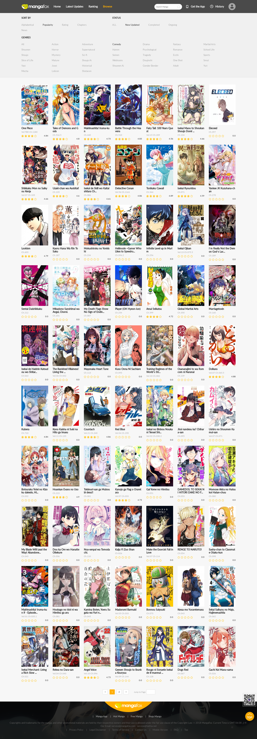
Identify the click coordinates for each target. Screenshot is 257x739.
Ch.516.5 (57, 135)
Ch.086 (87, 195)
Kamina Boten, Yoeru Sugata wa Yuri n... (97, 611)
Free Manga (136, 716)
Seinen (115, 55)
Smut (206, 60)
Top (186, 730)
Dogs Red (183, 669)
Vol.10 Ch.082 (153, 376)
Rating (65, 24)
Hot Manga (119, 716)
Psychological (149, 49)
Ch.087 (87, 315)
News (24, 30)
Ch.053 (181, 496)
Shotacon (86, 71)
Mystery (56, 55)
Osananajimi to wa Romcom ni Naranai (191, 370)
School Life (209, 49)
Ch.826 (118, 553)
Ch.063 (24, 375)
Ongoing (172, 24)
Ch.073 (149, 613)
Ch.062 (212, 616)
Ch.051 (149, 493)
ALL (114, 24)
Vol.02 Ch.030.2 (154, 436)
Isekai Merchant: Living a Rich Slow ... (34, 671)
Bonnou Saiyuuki (155, 609)
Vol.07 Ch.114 (153, 556)
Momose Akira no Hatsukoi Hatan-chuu (222, 491)
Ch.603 (24, 252)
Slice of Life (27, 60)
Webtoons (117, 60)
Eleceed (213, 128)
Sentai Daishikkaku (31, 308)
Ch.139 (181, 375)
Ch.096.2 (119, 255)
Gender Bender (150, 65)
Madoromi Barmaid (125, 609)
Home (57, 6)
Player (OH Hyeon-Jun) (127, 308)
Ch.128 (149, 676)
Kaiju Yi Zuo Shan (124, 549)
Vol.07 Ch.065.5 (216, 372)
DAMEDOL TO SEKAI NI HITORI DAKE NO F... (191, 491)
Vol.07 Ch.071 (215, 436)
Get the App (198, 6)
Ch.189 (212, 255)
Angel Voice (90, 669)
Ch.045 (87, 616)
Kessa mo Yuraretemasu (191, 609)
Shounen (25, 49)
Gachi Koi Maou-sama (221, 669)
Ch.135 (56, 192)
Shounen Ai (118, 65)
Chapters (82, 24)
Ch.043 (24, 556)
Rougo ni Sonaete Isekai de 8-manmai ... (159, 671)
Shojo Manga (154, 716)
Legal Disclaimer (97, 730)
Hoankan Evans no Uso (65, 489)
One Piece (26, 128)
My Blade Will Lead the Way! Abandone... (34, 551)
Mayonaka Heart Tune (96, 368)
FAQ (176, 730)
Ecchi (175, 55)
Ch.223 (56, 493)
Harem (115, 49)
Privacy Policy (76, 730)
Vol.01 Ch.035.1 (29, 616)
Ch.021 (24, 676)
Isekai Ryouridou (187, 188)
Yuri (205, 65)
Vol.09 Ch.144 (122, 676)
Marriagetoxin (216, 308)
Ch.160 (212, 312)
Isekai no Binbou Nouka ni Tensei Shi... (159, 431)
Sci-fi (84, 55)
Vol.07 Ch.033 (122, 496)
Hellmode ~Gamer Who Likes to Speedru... (128, 250)
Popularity (48, 24)
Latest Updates (74, 6)
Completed (154, 24)
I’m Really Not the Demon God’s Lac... (222, 250)
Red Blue (120, 429)
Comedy (116, 44)
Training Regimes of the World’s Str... (159, 370)
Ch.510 (118, 135)
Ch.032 (24, 496)
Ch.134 (181, 135)
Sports (206, 55)
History (219, 6)
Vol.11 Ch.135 (59, 436)
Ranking (93, 6)
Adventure (87, 44)
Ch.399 (149, 312)
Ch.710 (24, 433)
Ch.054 (181, 553)
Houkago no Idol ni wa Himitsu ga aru (65, 611)
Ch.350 (181, 312)
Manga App (101, 716)
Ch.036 (56, 556)
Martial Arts (209, 44)
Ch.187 (56, 255)
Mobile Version (160, 730)
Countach (89, 429)
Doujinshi (147, 60)
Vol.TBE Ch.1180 (29, 132)
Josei (54, 65)
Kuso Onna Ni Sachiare (128, 368)
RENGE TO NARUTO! (190, 549)
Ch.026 (212, 673)
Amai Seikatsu (154, 308)
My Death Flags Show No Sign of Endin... (96, 310)
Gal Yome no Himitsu (157, 489)
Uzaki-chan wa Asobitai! (66, 188)
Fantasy (177, 44)
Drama (146, 44)
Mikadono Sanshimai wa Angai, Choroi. (66, 310)
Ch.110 (87, 556)
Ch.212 (24, 312)
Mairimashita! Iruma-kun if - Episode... (34, 611)
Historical (87, 65)
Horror (55, 49)
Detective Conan (124, 188)
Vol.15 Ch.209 (153, 135)
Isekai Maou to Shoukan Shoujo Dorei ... (191, 130)
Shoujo (24, 55)
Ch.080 (212, 496)
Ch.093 (118, 372)
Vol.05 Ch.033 (122, 613)
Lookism (25, 248)
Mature (55, 60)
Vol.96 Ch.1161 (122, 192)
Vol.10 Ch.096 (90, 673)
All (22, 44)
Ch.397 (212, 132)
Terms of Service (120, 730)
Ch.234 (87, 255)
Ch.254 (118, 312)
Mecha (24, 71)
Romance (177, 49)
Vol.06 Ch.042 (59, 375)
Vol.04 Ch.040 (59, 673)
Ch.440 (87, 135)
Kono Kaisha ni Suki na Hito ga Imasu (65, 431)
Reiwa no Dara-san (63, 669)
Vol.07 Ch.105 (28, 195)
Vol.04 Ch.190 (122, 433)
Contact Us (141, 730)
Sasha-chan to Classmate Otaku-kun (222, 551)
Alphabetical (27, 24)
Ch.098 (212, 556)
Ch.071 (181, 192)
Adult (176, 65)
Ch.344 (149, 192)
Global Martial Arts (188, 308)
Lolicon (55, 71)
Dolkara (213, 368)
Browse (107, 6)
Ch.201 (56, 315)
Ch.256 (149, 255)
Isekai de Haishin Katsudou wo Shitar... (34, 370)
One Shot (178, 60)
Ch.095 (181, 436)
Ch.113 (87, 372)
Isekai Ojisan (184, 248)
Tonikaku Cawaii (155, 188)
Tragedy (147, 55)
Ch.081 (87, 496)
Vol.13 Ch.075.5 (185, 252)
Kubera (25, 429)
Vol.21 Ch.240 (90, 433)
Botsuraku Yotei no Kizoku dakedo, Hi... (34, 491)
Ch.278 (212, 195)
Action (55, 44)
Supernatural (88, 49)
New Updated (132, 24)
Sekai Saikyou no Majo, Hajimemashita (221, 611)
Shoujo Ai (87, 60)
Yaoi (23, 65)
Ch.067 (181, 673)
